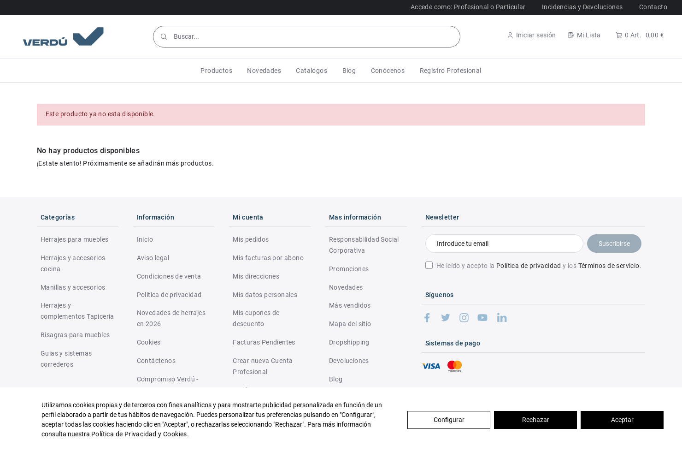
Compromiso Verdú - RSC (168, 384)
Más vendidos (350, 305)
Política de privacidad (528, 265)
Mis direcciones (256, 276)
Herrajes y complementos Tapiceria (77, 311)
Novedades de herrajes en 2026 (171, 318)
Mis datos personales (265, 294)
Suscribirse (614, 243)
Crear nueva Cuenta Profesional (263, 366)
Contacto (653, 7)
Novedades (346, 287)
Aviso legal (153, 258)
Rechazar (535, 419)
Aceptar (622, 419)
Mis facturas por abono (268, 258)
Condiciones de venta (169, 276)
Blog (336, 379)
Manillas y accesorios (73, 287)
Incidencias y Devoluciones (582, 7)
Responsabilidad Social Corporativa (364, 245)
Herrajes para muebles (74, 239)
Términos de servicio (609, 265)
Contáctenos (156, 360)
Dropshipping (349, 342)
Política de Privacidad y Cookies (139, 434)
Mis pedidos (251, 239)
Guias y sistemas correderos (66, 359)
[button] (216, 70)
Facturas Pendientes (264, 342)
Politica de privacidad (169, 294)
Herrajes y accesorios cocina (73, 263)
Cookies (149, 342)
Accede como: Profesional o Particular (468, 7)
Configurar (449, 419)
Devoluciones (349, 360)
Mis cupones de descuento (256, 318)
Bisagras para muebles (75, 335)
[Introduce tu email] (504, 243)
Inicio (145, 239)
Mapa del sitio (350, 323)
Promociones (349, 269)
